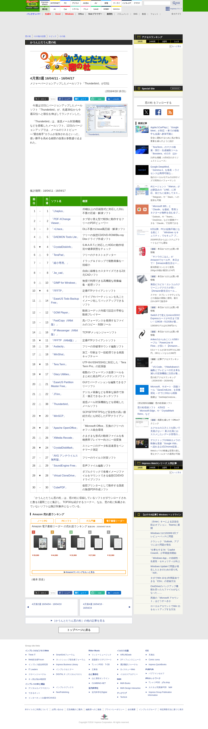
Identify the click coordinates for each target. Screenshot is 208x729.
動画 (144, 14)
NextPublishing (62, 692)
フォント (154, 14)
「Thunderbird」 (93, 134)
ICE (147, 651)
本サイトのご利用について (36, 709)
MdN (119, 679)
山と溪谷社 (93, 674)
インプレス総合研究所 (38, 664)
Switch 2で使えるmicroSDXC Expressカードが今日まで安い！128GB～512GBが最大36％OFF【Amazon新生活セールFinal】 (165, 321)
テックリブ (122, 693)
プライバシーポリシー (114, 709)
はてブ (83, 99)
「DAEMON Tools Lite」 (65, 237)
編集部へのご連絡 (93, 709)
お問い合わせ (57, 709)
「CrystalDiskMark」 (63, 447)
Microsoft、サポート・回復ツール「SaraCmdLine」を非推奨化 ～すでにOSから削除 (165, 389)
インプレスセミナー (65, 669)
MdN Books (125, 683)
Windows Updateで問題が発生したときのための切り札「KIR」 (164, 569)
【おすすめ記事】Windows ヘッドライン (161, 515)
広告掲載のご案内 (74, 709)
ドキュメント (123, 14)
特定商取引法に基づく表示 (171, 709)
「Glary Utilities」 (61, 374)
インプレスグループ (147, 709)
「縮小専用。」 (60, 263)
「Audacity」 (58, 346)
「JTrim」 (57, 394)
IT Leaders (33, 669)
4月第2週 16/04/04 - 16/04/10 (47, 604)
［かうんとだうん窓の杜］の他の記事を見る (79, 620)
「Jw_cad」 (58, 272)
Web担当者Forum (36, 659)
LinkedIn (116, 99)
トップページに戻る (79, 630)
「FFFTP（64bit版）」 (64, 340)
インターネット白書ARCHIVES (42, 698)
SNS (135, 14)
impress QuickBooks (157, 664)
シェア (67, 99)
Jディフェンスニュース (130, 659)
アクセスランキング (152, 37)
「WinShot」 (58, 354)
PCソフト (67, 521)
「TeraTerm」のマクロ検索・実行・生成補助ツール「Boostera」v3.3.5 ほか (164, 150)
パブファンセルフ (156, 673)
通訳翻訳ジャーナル (129, 664)
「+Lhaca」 (58, 229)
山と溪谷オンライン (100, 678)
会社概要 (132, 709)
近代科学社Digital (99, 692)
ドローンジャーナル (37, 674)
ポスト (43, 99)
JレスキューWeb (127, 669)
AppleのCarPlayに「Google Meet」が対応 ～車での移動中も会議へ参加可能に (164, 130)
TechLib (123, 697)
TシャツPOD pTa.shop (159, 682)
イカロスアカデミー (129, 674)
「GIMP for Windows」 (64, 282)
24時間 (152, 41)
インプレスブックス (65, 687)
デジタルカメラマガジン (39, 688)
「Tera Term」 (59, 364)
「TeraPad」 (58, 255)
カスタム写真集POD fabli (160, 687)
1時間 (140, 41)
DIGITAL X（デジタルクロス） (69, 674)
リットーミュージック (101, 655)
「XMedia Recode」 (63, 437)
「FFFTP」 (57, 290)
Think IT (31, 655)
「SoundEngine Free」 (64, 465)
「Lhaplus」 (58, 211)
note (99, 99)
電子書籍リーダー (115, 521)
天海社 (152, 655)
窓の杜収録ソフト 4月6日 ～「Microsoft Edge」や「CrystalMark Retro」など (155, 410)
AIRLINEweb (125, 655)
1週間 (164, 41)
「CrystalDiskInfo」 (62, 247)
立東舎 (95, 669)
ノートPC (42, 521)
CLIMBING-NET (99, 683)
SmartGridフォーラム (65, 655)
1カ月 (176, 41)
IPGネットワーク (153, 678)
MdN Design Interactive (130, 688)
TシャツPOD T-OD (101, 664)
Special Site (148, 88)
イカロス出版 (123, 651)
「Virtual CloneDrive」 (64, 475)
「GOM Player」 (61, 312)
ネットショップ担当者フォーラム (70, 659)
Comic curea (154, 659)
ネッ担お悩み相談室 (37, 679)
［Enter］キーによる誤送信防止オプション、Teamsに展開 (165, 524)
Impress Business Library (67, 664)
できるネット (34, 693)
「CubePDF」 (59, 487)
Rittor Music (94, 651)
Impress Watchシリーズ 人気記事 (159, 463)
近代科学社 (93, 688)
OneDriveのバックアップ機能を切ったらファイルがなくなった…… (165, 589)
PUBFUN (149, 669)
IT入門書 (91, 521)
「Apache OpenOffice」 (65, 427)
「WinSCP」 (58, 416)
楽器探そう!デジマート (102, 659)
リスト (53, 99)
